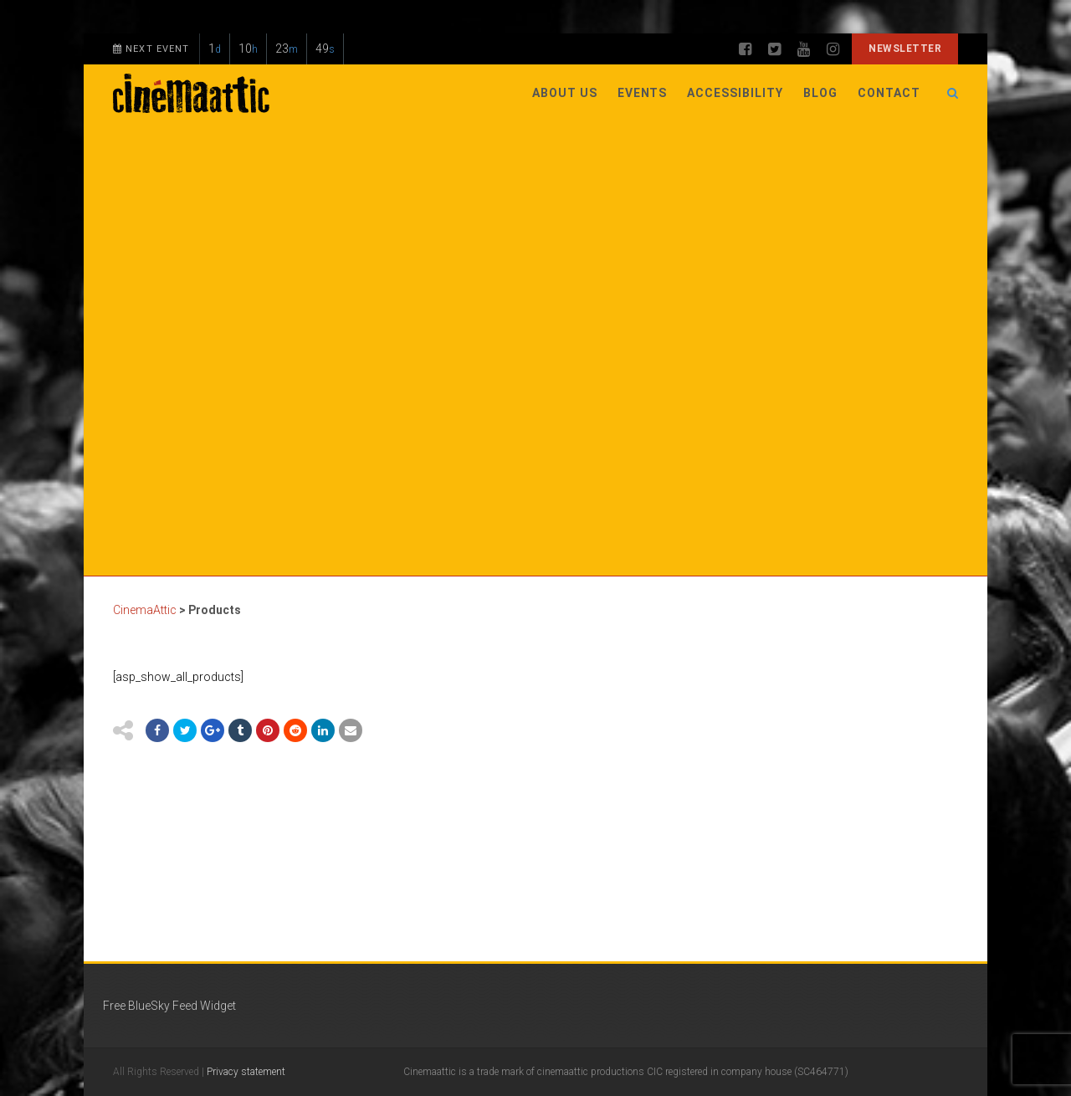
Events (642, 93)
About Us (564, 93)
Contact (889, 93)
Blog (820, 93)
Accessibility (735, 93)
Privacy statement (246, 1072)
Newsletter (905, 48)
